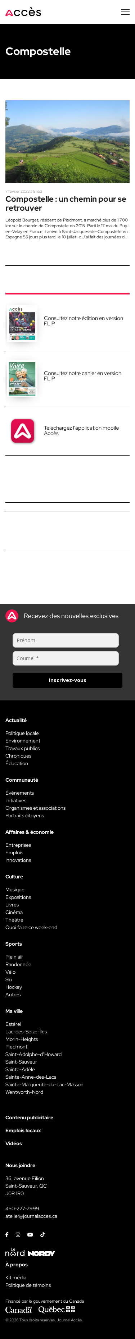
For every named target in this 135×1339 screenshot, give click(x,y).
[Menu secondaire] (125, 12)
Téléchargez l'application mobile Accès (81, 430)
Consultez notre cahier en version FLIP (82, 376)
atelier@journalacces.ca (31, 1216)
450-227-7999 (22, 1208)
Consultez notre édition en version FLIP (83, 321)
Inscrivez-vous (67, 680)
